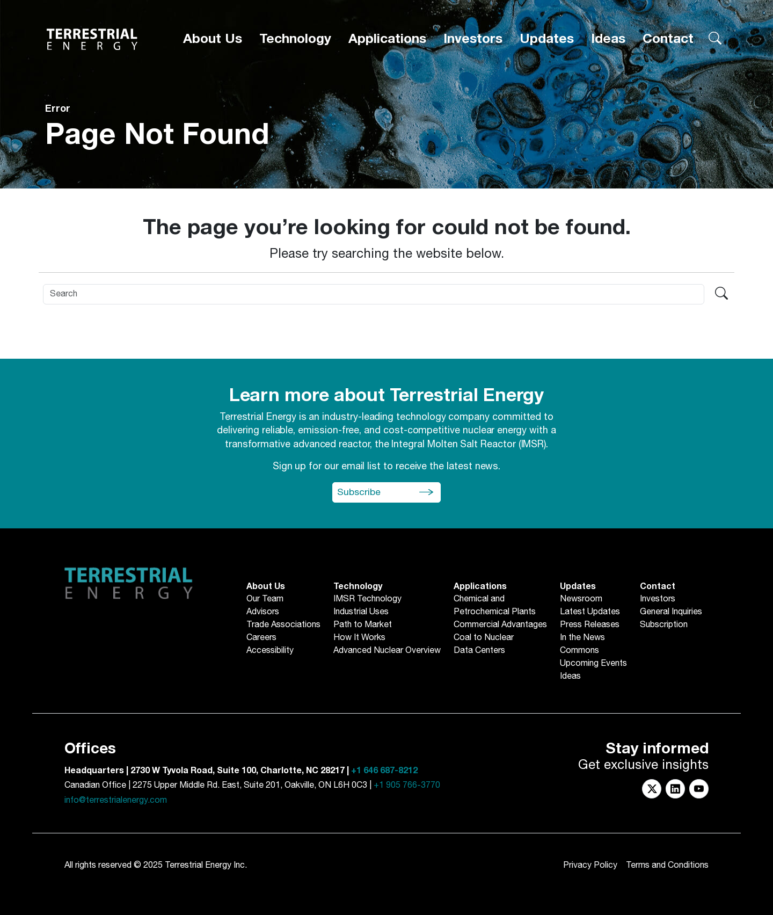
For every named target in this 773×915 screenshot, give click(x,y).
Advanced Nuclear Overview (387, 650)
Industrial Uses (361, 612)
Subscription (664, 625)
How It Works (359, 637)
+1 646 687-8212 (384, 771)
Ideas (629, 35)
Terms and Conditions (667, 865)
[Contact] (676, 36)
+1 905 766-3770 (407, 785)
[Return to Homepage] (92, 35)
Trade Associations (283, 625)
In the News (582, 637)
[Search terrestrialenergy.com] (715, 36)
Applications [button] (464, 35)
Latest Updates (590, 612)
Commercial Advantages (500, 625)
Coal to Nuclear (484, 637)
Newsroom (581, 599)
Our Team (264, 599)
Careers (261, 637)
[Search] (373, 294)
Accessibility (270, 650)
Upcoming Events (593, 663)
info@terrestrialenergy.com (115, 800)
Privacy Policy (590, 865)
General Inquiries (671, 612)
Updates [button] (583, 35)
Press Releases (589, 625)
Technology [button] (395, 35)
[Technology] (396, 36)
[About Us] (335, 36)
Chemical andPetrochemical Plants (495, 606)
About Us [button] (335, 35)
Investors (528, 35)
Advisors (262, 612)
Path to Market (362, 625)
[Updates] (582, 36)
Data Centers (479, 650)
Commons (579, 650)
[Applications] (464, 36)
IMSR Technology (367, 599)
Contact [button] (676, 35)
